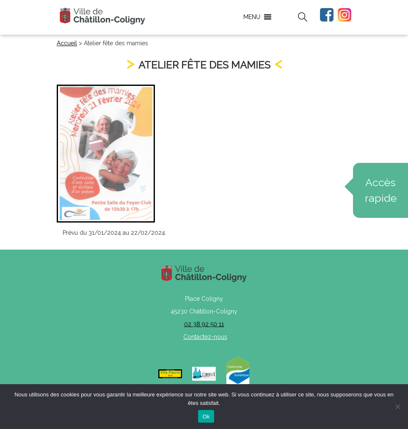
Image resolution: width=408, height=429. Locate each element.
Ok (206, 416)
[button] (251, 16)
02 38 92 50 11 (204, 324)
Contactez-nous (205, 336)
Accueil (67, 43)
